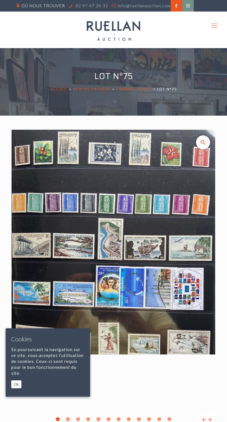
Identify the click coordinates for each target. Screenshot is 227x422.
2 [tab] (68, 419)
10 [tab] (149, 419)
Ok (16, 384)
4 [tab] (88, 419)
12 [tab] (169, 419)
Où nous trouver (43, 5)
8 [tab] (128, 419)
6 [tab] (108, 419)
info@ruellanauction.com (144, 5)
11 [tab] (159, 419)
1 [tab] (57, 419)
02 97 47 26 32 (91, 5)
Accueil (59, 89)
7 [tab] (118, 419)
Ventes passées (92, 89)
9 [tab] (139, 419)
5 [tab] (98, 419)
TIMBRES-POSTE (134, 89)
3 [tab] (78, 419)
